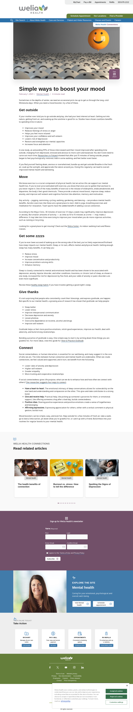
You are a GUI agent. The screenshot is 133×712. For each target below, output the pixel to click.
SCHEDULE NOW (79, 645)
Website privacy (72, 673)
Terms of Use (65, 553)
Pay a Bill (87, 2)
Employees (56, 678)
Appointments (100, 2)
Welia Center (73, 226)
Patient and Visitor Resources (79, 20)
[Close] (127, 685)
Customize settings (116, 702)
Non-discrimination (65, 676)
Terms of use (60, 673)
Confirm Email (72, 543)
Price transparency (70, 680)
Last (68, 533)
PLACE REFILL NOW (106, 645)
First (47, 533)
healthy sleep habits (40, 285)
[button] (58, 503)
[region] (90, 695)
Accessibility (77, 676)
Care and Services (56, 20)
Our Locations (100, 16)
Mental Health (43, 94)
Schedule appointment (101, 604)
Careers (118, 20)
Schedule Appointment (80, 16)
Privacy (54, 676)
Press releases (75, 678)
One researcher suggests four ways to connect (46, 382)
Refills (111, 2)
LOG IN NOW (26, 645)
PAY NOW (53, 645)
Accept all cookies (116, 691)
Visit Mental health (79, 604)
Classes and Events (103, 20)
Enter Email (49, 543)
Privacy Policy (79, 553)
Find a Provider (116, 16)
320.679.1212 (123, 2)
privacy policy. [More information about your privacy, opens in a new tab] (65, 701)
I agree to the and (66, 553)
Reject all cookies (116, 697)
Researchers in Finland (48, 155)
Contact (59, 680)
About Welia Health (37, 20)
